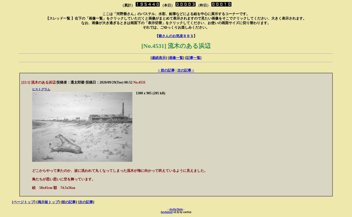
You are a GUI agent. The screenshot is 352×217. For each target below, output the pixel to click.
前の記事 (69, 202)
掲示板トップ (48, 202)
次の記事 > (185, 70)
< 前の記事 (166, 70)
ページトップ (23, 202)
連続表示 (159, 58)
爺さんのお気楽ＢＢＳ (176, 36)
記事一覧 (193, 58)
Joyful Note (176, 209)
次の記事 (86, 202)
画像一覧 (176, 58)
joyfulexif (166, 212)
